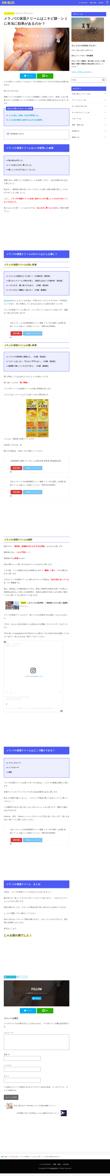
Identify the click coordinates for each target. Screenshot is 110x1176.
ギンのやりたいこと (80, 112)
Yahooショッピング (33, 333)
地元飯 (75, 131)
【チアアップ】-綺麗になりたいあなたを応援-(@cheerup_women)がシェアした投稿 (35, 708)
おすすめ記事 (23, 977)
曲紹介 (75, 137)
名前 (7, 1057)
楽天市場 (16, 333)
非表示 (21, 134)
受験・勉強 (93, 2)
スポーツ (76, 118)
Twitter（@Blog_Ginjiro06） (81, 72)
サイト (6, 1079)
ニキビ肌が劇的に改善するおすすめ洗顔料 (25, 120)
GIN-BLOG (8, 3)
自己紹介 (101, 2)
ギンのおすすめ (83, 2)
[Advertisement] (36, 231)
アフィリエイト (79, 100)
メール (7, 1068)
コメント (8, 1033)
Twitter (37, 998)
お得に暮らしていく (81, 94)
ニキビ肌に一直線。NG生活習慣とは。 (24, 115)
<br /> (11, 516)
